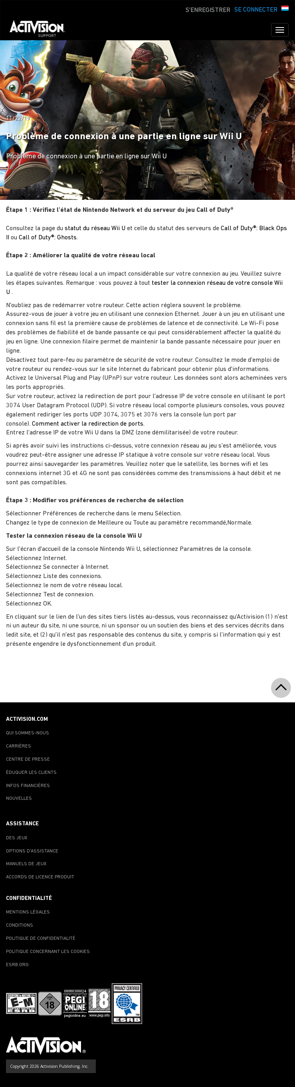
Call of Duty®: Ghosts (48, 238)
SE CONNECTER (255, 10)
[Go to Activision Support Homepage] (41, 30)
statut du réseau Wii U (95, 228)
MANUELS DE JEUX (26, 864)
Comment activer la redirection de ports (87, 424)
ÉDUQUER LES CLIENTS (31, 772)
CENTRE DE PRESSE (28, 759)
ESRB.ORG (17, 965)
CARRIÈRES (18, 746)
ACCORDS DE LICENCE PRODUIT (40, 877)
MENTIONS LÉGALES (28, 912)
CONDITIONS (19, 925)
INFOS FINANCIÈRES (28, 785)
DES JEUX (17, 838)
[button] (285, 9)
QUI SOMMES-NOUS (27, 733)
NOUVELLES (19, 798)
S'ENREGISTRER (208, 10)
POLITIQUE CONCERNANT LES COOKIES (48, 951)
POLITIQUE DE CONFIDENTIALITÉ (40, 938)
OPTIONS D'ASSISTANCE (32, 851)
